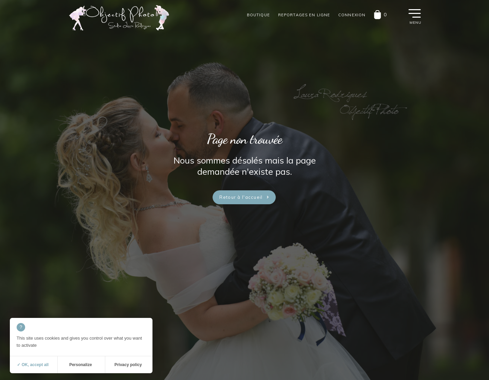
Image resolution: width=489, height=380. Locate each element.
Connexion (351, 15)
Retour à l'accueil (240, 197)
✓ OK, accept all (33, 364)
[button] (414, 13)
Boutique (258, 15)
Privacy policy (128, 364)
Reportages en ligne (304, 15)
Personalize (80, 364)
